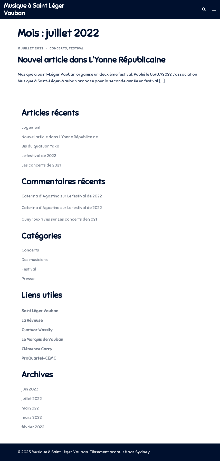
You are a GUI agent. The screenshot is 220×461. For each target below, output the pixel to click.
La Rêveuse (32, 320)
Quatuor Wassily (37, 330)
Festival (76, 48)
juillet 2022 (32, 398)
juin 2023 (30, 389)
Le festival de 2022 (39, 155)
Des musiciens (35, 259)
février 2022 (33, 427)
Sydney (142, 452)
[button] (204, 9)
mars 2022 (32, 417)
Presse (28, 278)
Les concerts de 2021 (41, 165)
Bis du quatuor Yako (40, 146)
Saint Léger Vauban (40, 311)
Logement (31, 127)
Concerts (58, 48)
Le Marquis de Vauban (42, 339)
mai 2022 (30, 408)
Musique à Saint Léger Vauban (34, 9)
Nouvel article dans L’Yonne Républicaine (91, 60)
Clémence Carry (37, 349)
